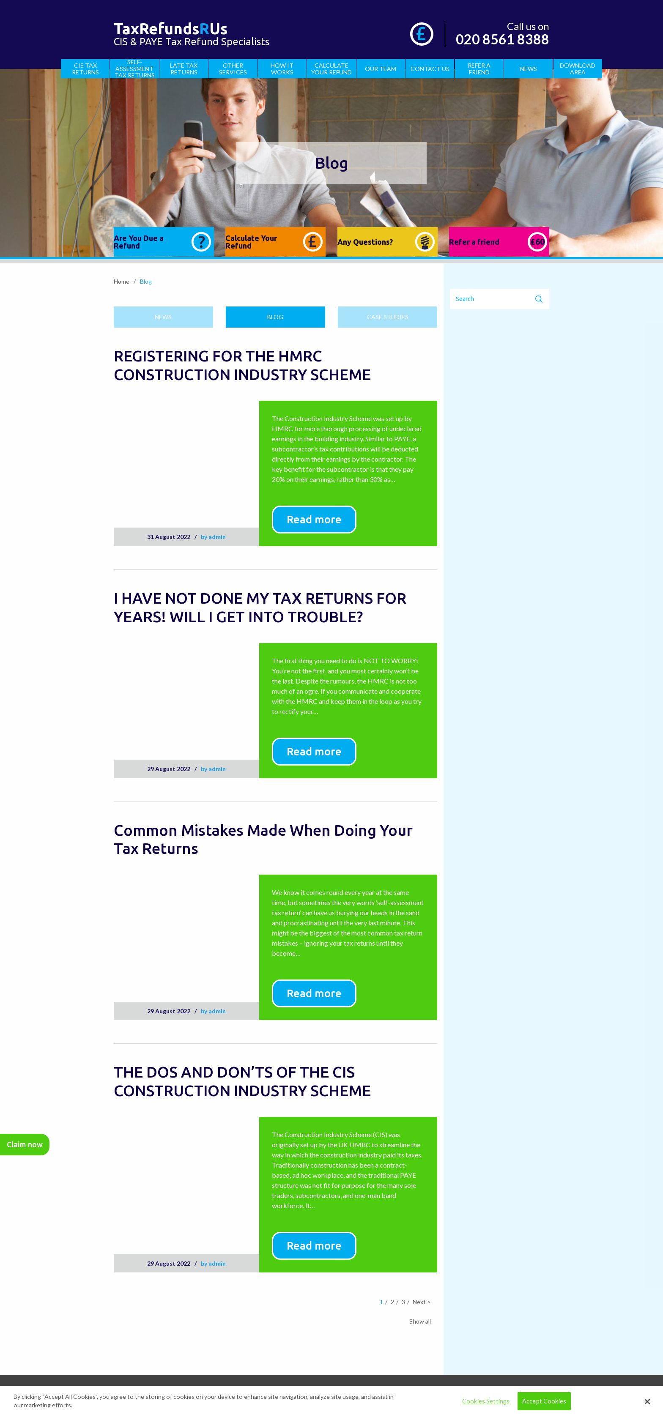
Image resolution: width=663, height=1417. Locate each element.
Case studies (387, 316)
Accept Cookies (544, 1401)
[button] (647, 1401)
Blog (275, 316)
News (163, 316)
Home (121, 281)
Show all (420, 1321)
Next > (422, 1301)
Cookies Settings (486, 1401)
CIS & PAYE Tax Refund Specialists (191, 36)
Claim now (25, 1144)
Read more (314, 519)
